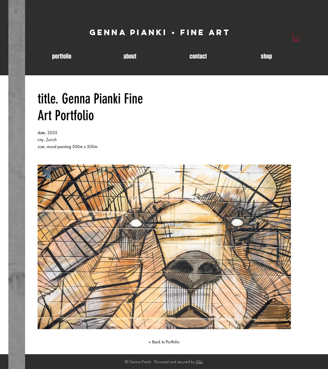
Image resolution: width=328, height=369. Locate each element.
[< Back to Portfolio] (164, 342)
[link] (296, 38)
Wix (199, 361)
